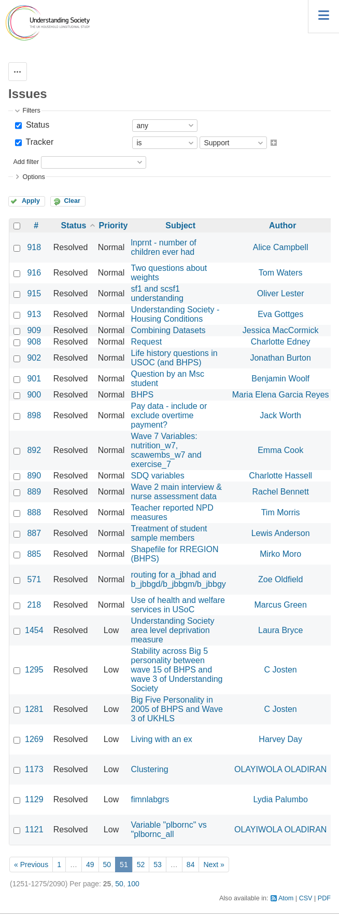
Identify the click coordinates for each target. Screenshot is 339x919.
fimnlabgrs (150, 799)
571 (34, 579)
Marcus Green (280, 604)
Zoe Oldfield (280, 579)
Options (33, 177)
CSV (306, 898)
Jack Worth (280, 415)
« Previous (31, 864)
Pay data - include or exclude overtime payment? (169, 415)
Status (36, 124)
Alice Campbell (280, 247)
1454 (34, 630)
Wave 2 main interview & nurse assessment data (176, 492)
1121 (34, 829)
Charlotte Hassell (280, 475)
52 (141, 864)
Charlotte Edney (280, 341)
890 (34, 475)
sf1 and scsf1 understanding (157, 293)
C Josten (280, 669)
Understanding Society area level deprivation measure (173, 630)
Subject (180, 225)
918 (34, 247)
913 (34, 314)
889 (34, 491)
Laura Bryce (280, 630)
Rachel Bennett (280, 491)
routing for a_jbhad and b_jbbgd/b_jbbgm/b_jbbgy (178, 579)
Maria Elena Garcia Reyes (280, 394)
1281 (34, 709)
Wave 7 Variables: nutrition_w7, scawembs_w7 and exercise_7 (166, 450)
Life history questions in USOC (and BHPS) (174, 358)
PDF (324, 898)
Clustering (149, 769)
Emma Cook (280, 450)
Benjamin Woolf (280, 378)
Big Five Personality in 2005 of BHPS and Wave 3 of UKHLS (177, 709)
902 (34, 357)
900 (34, 394)
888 (34, 512)
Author (282, 225)
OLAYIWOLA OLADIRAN (280, 769)
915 (34, 293)
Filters (31, 110)
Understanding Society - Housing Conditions (175, 314)
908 (34, 341)
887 (34, 533)
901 (34, 378)
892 (34, 450)
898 (34, 415)
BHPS (142, 394)
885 (34, 554)
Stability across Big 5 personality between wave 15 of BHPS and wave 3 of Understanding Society (177, 670)
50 (107, 864)
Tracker (38, 142)
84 (191, 864)
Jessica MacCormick (281, 330)
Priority (113, 225)
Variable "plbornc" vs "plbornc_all (169, 829)
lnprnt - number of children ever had (163, 247)
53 (157, 864)
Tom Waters (281, 272)
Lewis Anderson (280, 533)
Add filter (26, 162)
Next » (213, 864)
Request (146, 341)
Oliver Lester (280, 293)
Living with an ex (161, 739)
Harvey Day (280, 739)
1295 (34, 669)
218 (34, 604)
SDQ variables (158, 475)
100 (133, 884)
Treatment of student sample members (169, 533)
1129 (34, 799)
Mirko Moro (280, 554)
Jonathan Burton (280, 357)
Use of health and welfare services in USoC (178, 605)
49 (90, 864)
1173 (34, 769)
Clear (72, 200)
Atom (285, 898)
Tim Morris (280, 512)
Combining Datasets (168, 330)
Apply (31, 200)
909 (34, 330)
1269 (34, 739)
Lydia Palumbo (280, 799)
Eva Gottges (280, 314)
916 (34, 272)
